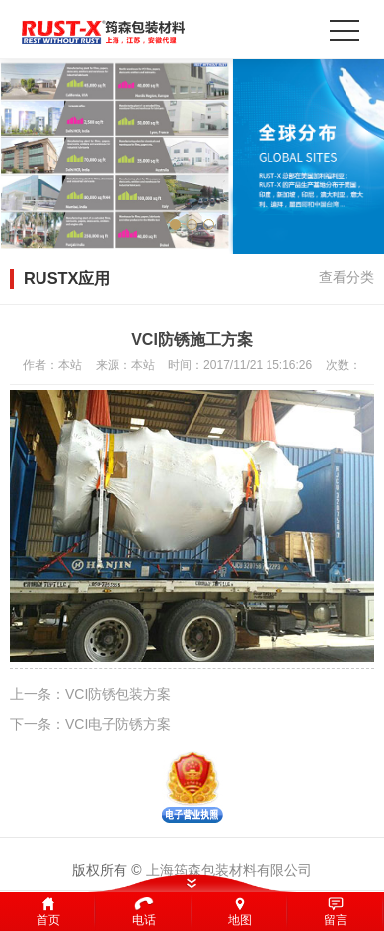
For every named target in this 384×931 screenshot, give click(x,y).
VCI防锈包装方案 (118, 694)
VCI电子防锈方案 (118, 724)
